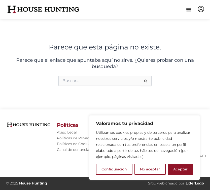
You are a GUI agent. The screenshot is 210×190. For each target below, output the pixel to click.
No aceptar (150, 169)
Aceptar (180, 169)
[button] (189, 9)
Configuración (114, 169)
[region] (144, 147)
